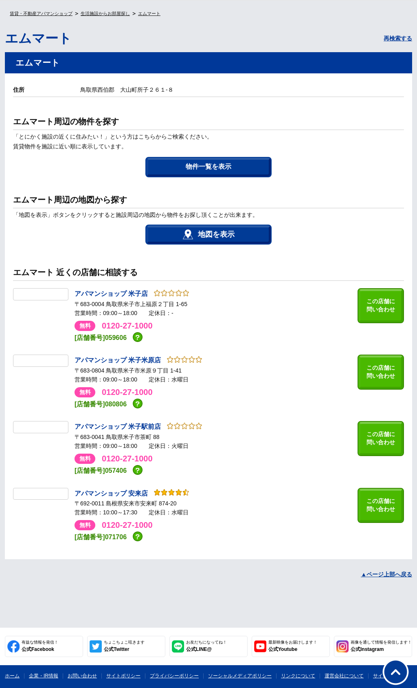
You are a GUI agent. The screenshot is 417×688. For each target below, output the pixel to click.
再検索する (398, 38)
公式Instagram (381, 646)
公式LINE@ (206, 646)
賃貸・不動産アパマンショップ (41, 13)
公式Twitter (124, 646)
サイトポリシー (123, 676)
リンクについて (298, 676)
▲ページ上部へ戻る (386, 574)
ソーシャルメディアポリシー (240, 676)
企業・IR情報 (43, 676)
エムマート (149, 13)
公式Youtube (292, 646)
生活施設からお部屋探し (105, 13)
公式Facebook (40, 646)
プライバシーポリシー (174, 676)
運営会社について (344, 676)
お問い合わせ (82, 676)
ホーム (12, 676)
